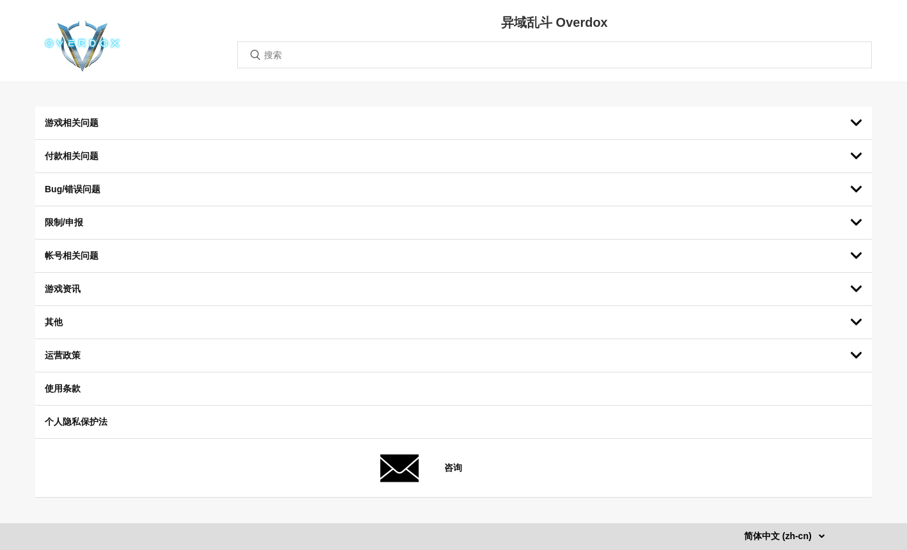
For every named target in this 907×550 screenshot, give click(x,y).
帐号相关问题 (71, 255)
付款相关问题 (71, 156)
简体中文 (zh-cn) (779, 536)
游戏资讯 (63, 289)
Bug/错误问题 (72, 189)
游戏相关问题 (71, 123)
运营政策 (63, 355)
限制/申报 (64, 222)
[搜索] (554, 55)
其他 (54, 322)
